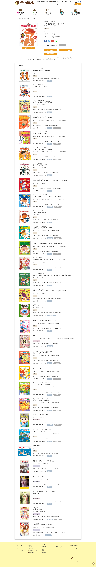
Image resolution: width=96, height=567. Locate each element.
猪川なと (60, 338)
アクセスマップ (45, 547)
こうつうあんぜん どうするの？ (42, 384)
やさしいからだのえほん (50, 21)
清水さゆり (39, 120)
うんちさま (36, 305)
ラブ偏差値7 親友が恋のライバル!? (43, 524)
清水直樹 (34, 120)
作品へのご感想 (28, 48)
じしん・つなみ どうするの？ (41, 353)
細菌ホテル (36, 336)
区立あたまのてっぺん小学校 (40, 414)
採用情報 (44, 550)
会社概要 (38, 1)
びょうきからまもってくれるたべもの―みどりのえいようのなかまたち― (52, 275)
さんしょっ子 (36, 493)
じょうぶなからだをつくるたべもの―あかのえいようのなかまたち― (51, 180)
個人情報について (46, 553)
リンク (72, 546)
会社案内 (44, 544)
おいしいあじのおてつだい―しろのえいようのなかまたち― (49, 259)
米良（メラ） (41, 527)
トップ (16, 18)
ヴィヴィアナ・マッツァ (38, 479)
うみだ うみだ (36, 445)
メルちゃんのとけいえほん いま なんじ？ (44, 320)
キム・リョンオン (52, 338)
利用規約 (44, 552)
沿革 (43, 549)
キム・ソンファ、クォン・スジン (40, 338)
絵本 (53, 37)
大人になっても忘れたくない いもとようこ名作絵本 (44, 491)
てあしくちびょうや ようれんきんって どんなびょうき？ (48, 243)
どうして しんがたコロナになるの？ (42, 228)
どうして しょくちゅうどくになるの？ (43, 149)
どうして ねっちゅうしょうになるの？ (43, 117)
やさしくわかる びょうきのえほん (40, 116)
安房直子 (34, 495)
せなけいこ (35, 448)
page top (93, 564)
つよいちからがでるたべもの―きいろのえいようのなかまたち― (50, 291)
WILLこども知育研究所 (52, 230)
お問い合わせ (48, 1)
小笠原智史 (41, 511)
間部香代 (34, 417)
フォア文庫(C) (36, 523)
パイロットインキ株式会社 (38, 323)
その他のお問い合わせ (60, 547)
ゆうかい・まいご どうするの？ (42, 400)
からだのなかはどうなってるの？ (42, 70)
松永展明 (34, 230)
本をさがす (77, 4)
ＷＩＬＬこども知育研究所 (58, 120)
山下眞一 (34, 214)
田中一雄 (34, 167)
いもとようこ (41, 495)
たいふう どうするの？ (39, 431)
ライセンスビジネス (64, 1)
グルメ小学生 (35, 507)
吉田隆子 (34, 104)
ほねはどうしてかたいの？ (40, 165)
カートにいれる (50, 50)
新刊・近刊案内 (20, 545)
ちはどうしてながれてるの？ (40, 212)
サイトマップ (74, 548)
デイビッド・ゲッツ (37, 463)
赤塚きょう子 (48, 479)
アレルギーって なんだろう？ (41, 133)
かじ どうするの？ (38, 368)
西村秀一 (45, 463)
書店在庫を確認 (50, 53)
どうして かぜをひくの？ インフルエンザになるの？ (47, 196)
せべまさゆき (55, 25)
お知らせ (19, 546)
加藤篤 (34, 307)
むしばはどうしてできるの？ (40, 86)
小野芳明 (34, 88)
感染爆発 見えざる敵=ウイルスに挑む (43, 461)
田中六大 (40, 417)
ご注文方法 (43, 1)
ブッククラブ (20, 550)
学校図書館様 (31, 546)
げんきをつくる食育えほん (38, 100)
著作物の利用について (55, 1)
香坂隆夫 (46, 25)
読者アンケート (71, 1)
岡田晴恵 (66, 338)
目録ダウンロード (59, 546)
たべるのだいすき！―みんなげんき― (43, 102)
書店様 (30, 545)
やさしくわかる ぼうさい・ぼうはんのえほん (42, 351)
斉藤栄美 (34, 527)
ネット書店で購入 (65, 50)
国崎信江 (42, 355)
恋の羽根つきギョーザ (39, 509)
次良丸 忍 (35, 511)
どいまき (39, 307)
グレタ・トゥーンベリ (39, 476)
